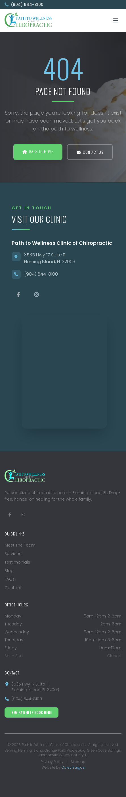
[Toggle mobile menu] (115, 20)
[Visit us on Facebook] (10, 514)
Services (13, 553)
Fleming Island (30, 750)
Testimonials (17, 562)
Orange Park (55, 750)
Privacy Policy (52, 761)
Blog (9, 570)
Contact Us (90, 152)
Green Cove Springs (104, 750)
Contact (13, 588)
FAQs (10, 579)
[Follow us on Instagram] (23, 514)
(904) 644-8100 (24, 4)
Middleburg (76, 750)
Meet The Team (20, 545)
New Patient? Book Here (31, 712)
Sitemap (78, 761)
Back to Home (37, 151)
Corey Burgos (73, 767)
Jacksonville (48, 754)
